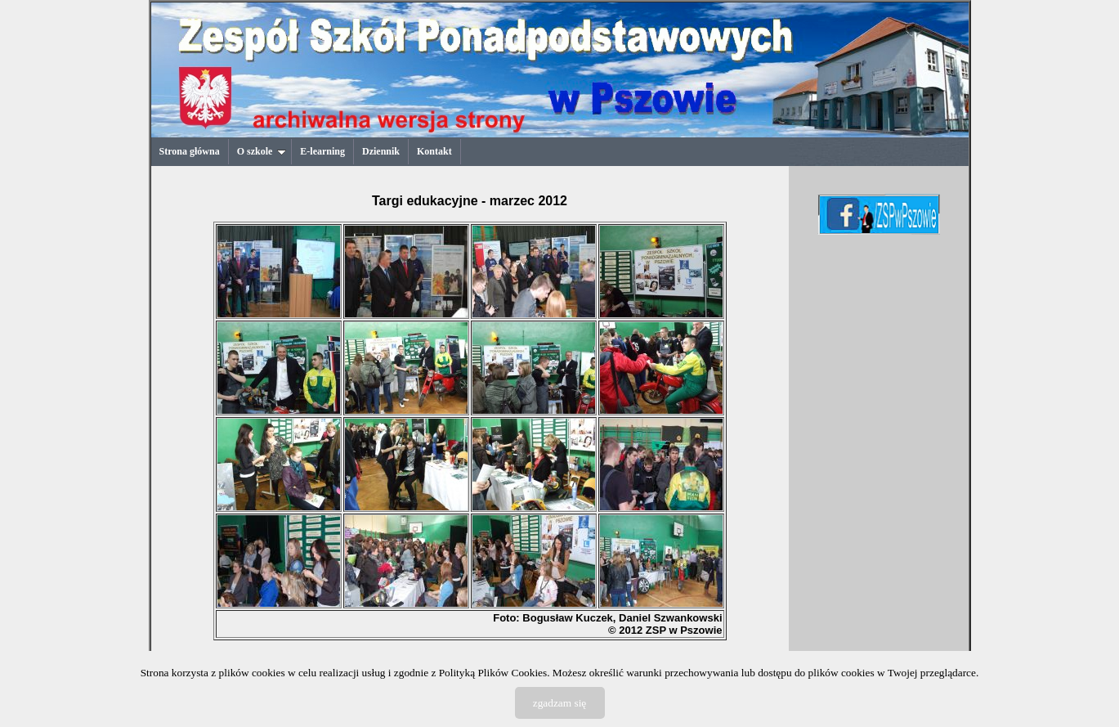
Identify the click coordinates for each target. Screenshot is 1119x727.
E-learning (322, 151)
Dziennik (381, 151)
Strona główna (189, 151)
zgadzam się (560, 703)
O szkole (262, 151)
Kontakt (434, 151)
